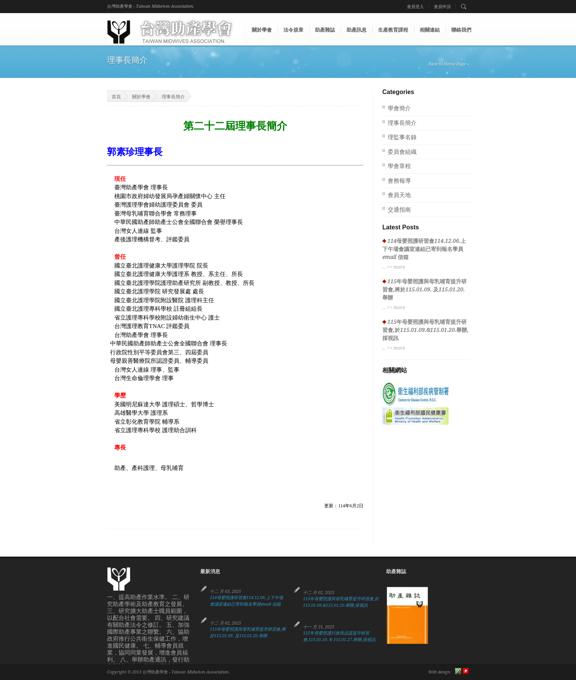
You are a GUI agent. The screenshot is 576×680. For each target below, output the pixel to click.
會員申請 (442, 6)
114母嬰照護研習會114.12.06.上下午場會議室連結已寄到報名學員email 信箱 (424, 249)
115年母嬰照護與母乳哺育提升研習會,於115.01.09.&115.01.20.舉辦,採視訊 (425, 330)
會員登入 (415, 6)
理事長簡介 (173, 96)
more (399, 267)
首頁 (111, 96)
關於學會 (141, 96)
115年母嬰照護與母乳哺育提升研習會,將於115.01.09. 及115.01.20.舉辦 (424, 289)
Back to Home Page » (448, 64)
